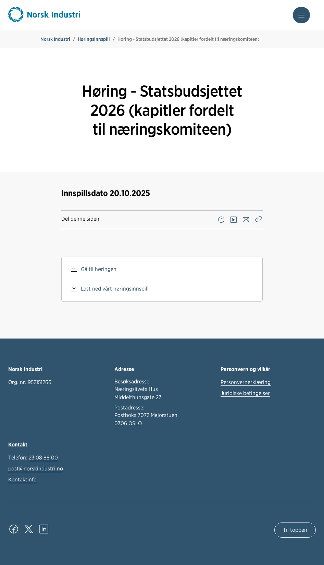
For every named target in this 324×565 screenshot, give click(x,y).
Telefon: (33, 457)
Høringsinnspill (94, 39)
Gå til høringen (98, 269)
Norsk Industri (55, 39)
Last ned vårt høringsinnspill (115, 288)
